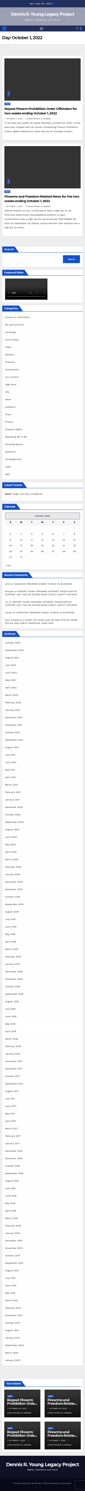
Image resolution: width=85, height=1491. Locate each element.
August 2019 (12, 912)
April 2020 (11, 852)
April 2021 (10, 777)
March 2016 (11, 1218)
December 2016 (13, 1151)
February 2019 (13, 956)
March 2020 (11, 859)
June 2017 (10, 1106)
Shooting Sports (14, 444)
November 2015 (13, 1248)
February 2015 (13, 1308)
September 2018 (14, 994)
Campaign (10, 332)
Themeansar (65, 1483)
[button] (77, 28)
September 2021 (14, 740)
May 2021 (10, 770)
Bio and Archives (14, 324)
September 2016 (14, 1173)
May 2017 (10, 1113)
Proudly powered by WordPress (27, 1483)
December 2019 (13, 882)
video (8, 467)
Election (9, 354)
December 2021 (13, 717)
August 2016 (12, 1181)
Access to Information (17, 317)
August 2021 (12, 747)
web (7, 474)
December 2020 (14, 807)
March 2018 (11, 1039)
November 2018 (13, 979)
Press (8, 414)
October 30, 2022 (18, 1408)
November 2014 (13, 1315)
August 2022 (12, 657)
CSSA (8, 347)
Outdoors (10, 407)
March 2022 (11, 695)
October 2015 (12, 1255)
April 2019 (10, 941)
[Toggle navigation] (41, 29)
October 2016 (12, 1166)
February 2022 (13, 702)
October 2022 (12, 642)
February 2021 (13, 792)
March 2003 (11, 1353)
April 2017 (10, 1121)
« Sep (8, 565)
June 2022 (11, 672)
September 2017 (14, 1083)
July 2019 (10, 919)
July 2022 (10, 665)
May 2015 (10, 1293)
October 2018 (12, 986)
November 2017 (13, 1069)
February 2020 (13, 867)
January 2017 (12, 1143)
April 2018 (10, 1031)
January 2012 (12, 1338)
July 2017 (10, 1098)
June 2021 (10, 762)
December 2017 (13, 1061)
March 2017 (11, 1128)
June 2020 (11, 837)
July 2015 (10, 1278)
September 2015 (14, 1263)
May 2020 (10, 844)
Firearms (10, 362)
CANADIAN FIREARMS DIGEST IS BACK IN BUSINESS (43, 584)
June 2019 (11, 927)
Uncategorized (13, 459)
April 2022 (11, 687)
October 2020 (12, 814)
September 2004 (14, 1345)
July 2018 (10, 1009)
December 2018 (13, 971)
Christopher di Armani (38, 119)
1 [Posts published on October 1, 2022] (74, 528)
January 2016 (12, 1233)
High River (11, 384)
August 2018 (12, 1001)
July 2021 (10, 755)
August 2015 (12, 1270)
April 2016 (10, 1211)
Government (12, 369)
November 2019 (13, 889)
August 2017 (12, 1091)
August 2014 (12, 1330)
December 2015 (13, 1240)
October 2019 (12, 897)
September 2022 (14, 650)
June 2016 (10, 1196)
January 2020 (12, 874)
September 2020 (14, 822)
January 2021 (12, 799)
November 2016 (13, 1158)
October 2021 (12, 732)
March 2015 (11, 1300)
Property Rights (13, 429)
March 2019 (11, 949)
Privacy (9, 422)
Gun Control (12, 377)
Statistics (10, 452)
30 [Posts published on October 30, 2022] (10, 557)
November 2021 (13, 725)
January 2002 (12, 1360)
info (7, 392)
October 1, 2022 (14, 119)
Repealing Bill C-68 (16, 437)
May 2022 (10, 680)
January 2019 (12, 964)
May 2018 (10, 1024)
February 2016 (13, 1225)
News (7, 104)
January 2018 (12, 1054)
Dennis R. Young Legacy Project (42, 14)
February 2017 (13, 1136)
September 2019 (14, 904)
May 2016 (10, 1203)
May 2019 (10, 934)
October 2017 (12, 1076)
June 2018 (11, 1016)
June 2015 (10, 1285)
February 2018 (13, 1046)
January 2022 (12, 710)
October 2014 (12, 1323)
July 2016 (10, 1188)
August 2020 (12, 829)
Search (9, 249)
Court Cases (12, 339)
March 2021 (11, 785)
